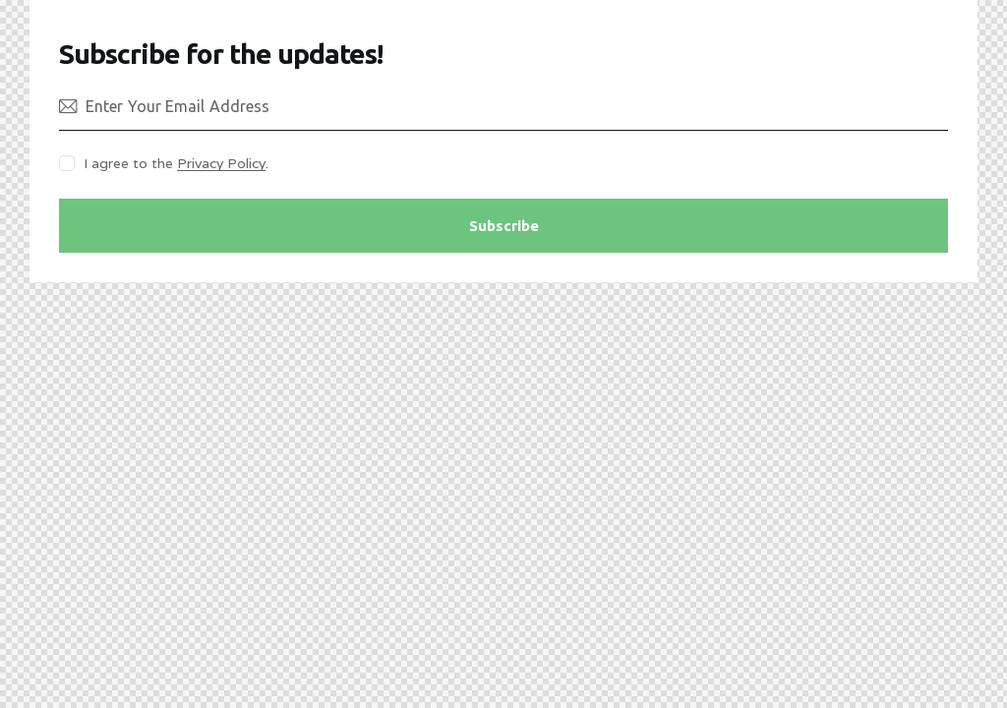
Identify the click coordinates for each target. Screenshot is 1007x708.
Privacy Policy (221, 163)
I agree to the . (176, 163)
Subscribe (504, 225)
